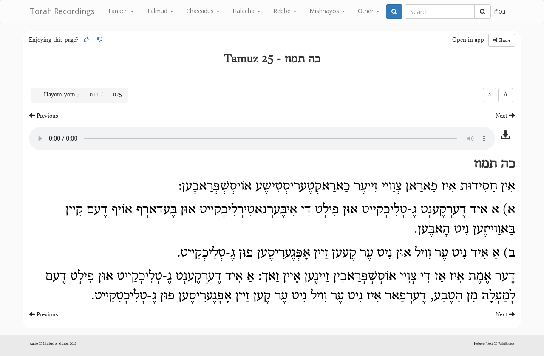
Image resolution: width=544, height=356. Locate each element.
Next (505, 115)
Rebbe (285, 11)
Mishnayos (327, 11)
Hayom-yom (59, 95)
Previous (43, 115)
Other (369, 11)
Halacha (246, 11)
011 (94, 95)
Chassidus (203, 11)
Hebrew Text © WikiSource (494, 343)
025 (117, 95)
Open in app (468, 40)
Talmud (160, 11)
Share (501, 40)
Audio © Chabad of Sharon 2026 (53, 343)
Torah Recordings (62, 11)
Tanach (121, 11)
